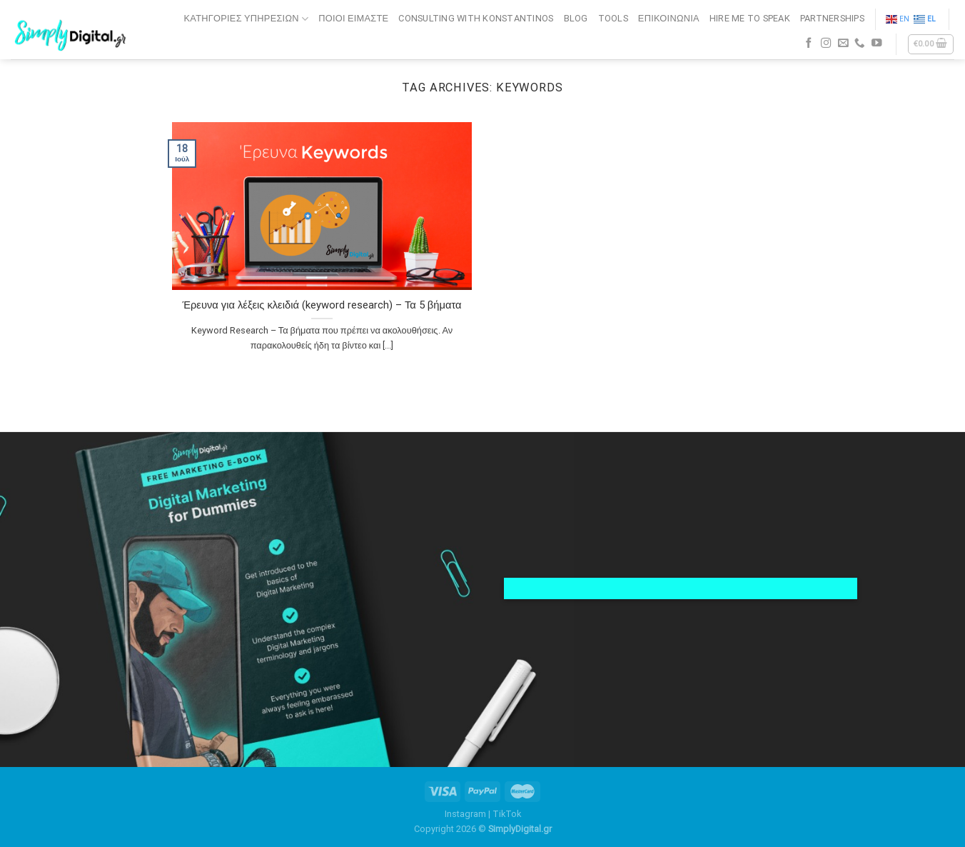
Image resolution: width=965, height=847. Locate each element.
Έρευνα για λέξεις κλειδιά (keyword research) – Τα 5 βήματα (321, 305)
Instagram (465, 813)
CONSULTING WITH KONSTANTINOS (475, 18)
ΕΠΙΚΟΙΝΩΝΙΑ (668, 18)
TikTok (506, 813)
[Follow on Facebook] (809, 43)
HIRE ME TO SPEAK (749, 18)
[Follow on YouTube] (876, 43)
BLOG (576, 18)
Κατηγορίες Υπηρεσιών (246, 19)
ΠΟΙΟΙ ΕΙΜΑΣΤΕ (353, 18)
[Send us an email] (843, 43)
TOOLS (613, 18)
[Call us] (859, 43)
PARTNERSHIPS (832, 18)
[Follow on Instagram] (826, 43)
